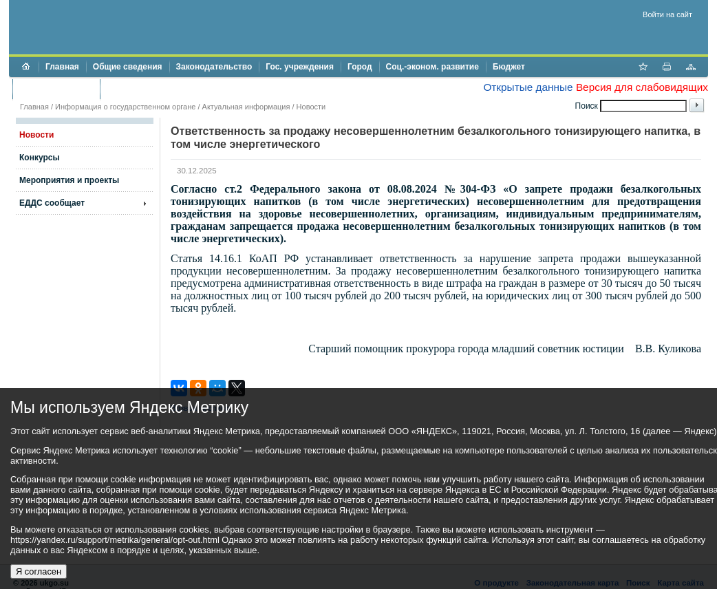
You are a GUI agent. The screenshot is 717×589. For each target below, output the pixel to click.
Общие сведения (127, 67)
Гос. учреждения (300, 67)
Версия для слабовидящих (642, 87)
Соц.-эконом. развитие (432, 67)
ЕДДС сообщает (52, 203)
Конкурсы (39, 157)
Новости (311, 107)
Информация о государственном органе (125, 107)
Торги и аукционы (56, 89)
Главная (62, 67)
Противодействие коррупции (166, 89)
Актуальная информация (246, 107)
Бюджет (509, 67)
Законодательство (214, 67)
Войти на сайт (667, 14)
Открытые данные (527, 87)
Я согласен (38, 571)
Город (359, 67)
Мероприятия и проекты (69, 180)
